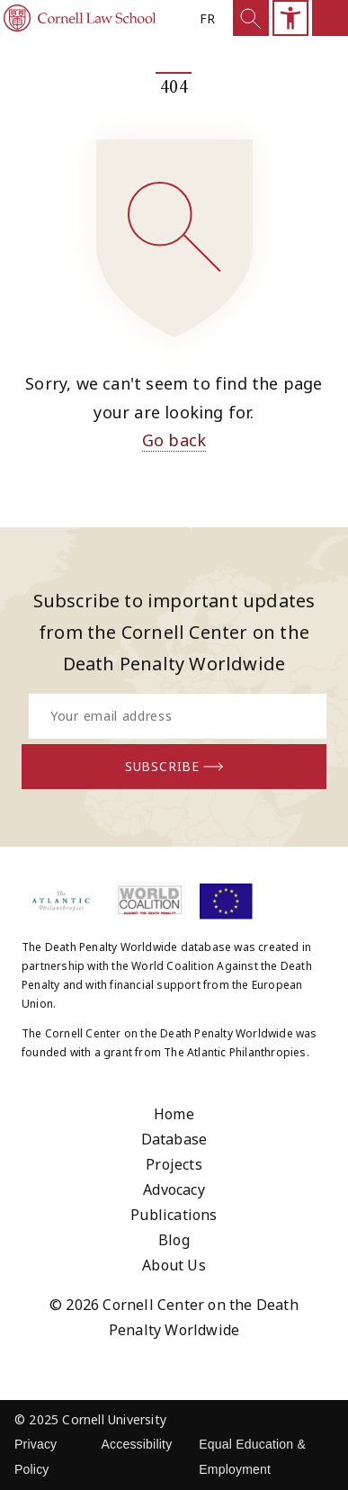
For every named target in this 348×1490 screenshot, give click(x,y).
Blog (174, 1240)
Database (174, 1139)
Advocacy (174, 1189)
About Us (174, 1265)
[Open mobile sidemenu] (330, 18)
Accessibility (136, 1444)
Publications (173, 1215)
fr (207, 18)
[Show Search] (251, 18)
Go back (174, 440)
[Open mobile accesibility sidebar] (290, 18)
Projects (174, 1164)
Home (174, 1114)
